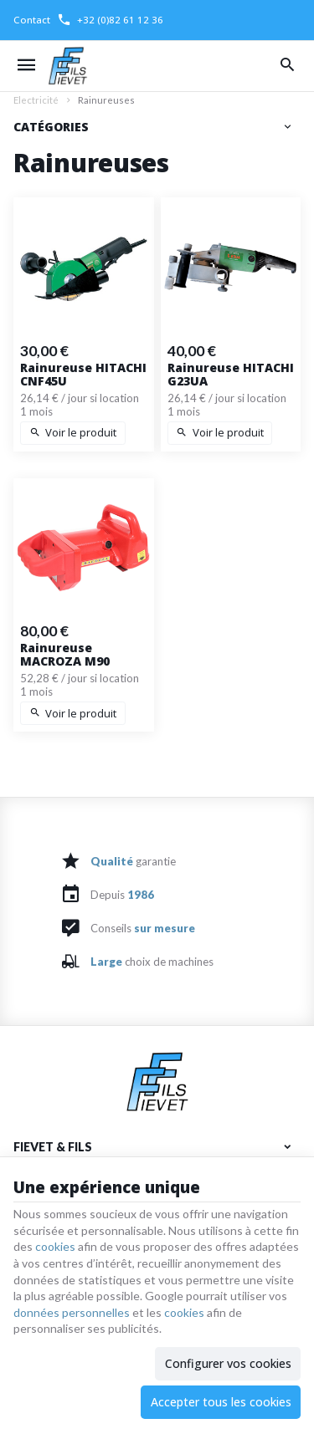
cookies (55, 1246)
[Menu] (27, 65)
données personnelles (71, 1312)
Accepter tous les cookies (221, 1402)
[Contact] (32, 20)
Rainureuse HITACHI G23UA (230, 374)
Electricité (36, 99)
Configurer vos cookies (228, 1363)
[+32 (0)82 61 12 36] (110, 20)
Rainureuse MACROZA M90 (65, 654)
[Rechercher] (287, 65)
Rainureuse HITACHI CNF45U (83, 374)
